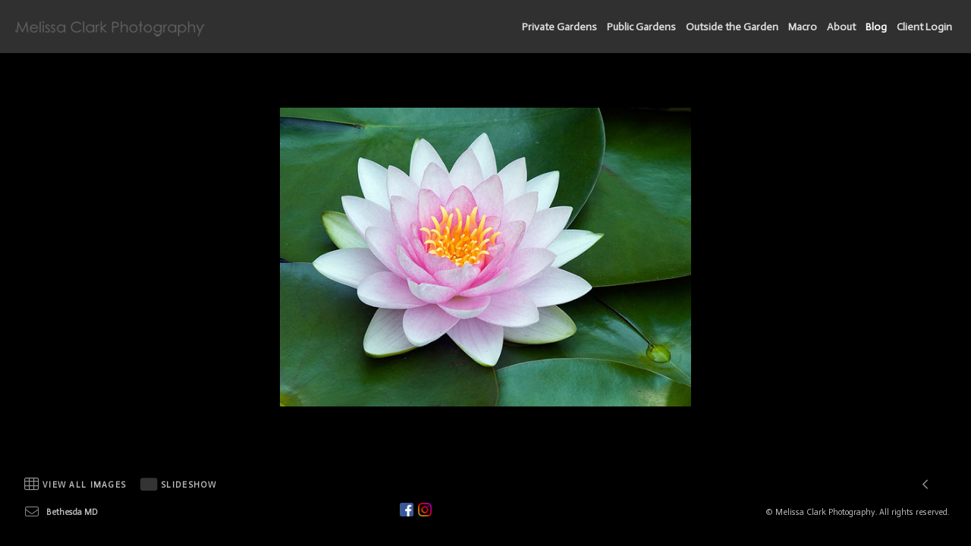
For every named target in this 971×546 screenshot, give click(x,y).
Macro (802, 26)
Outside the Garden (732, 26)
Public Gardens (641, 26)
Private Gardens (559, 26)
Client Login (924, 26)
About (841, 26)
